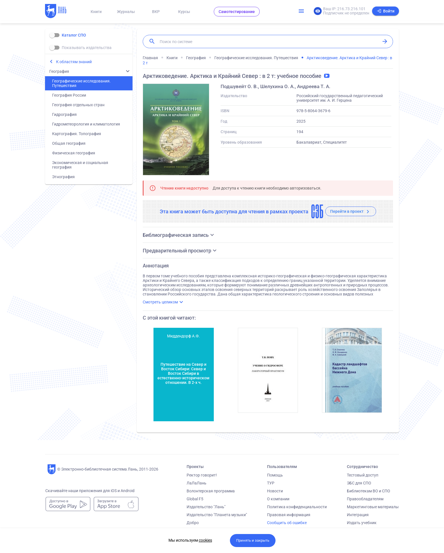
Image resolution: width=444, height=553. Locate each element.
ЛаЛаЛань (196, 483)
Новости (275, 491)
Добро (193, 522)
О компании (278, 499)
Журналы (126, 11)
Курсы (184, 11)
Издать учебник (362, 522)
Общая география (69, 143)
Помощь (275, 475)
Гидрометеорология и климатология (86, 124)
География (59, 71)
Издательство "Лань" (206, 507)
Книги (96, 11)
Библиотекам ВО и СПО (368, 491)
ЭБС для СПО (359, 483)
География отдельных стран (78, 105)
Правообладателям (365, 499)
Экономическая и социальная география (80, 164)
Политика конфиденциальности (297, 507)
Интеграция (358, 514)
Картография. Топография (76, 133)
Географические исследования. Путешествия (81, 83)
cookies (205, 540)
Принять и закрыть (252, 540)
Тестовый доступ (362, 475)
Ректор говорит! (202, 475)
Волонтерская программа (211, 491)
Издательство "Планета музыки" (217, 514)
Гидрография (64, 114)
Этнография (63, 177)
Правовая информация (288, 514)
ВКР (156, 11)
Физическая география (73, 153)
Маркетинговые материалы (373, 507)
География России (69, 95)
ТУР (270, 483)
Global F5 (195, 499)
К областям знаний (74, 61)
